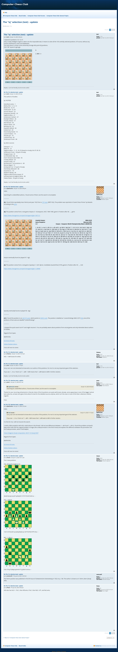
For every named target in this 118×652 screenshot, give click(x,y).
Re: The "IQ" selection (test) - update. (13, 186)
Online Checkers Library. (10, 344)
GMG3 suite (43, 318)
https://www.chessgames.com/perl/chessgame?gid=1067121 (22, 215)
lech (9, 412)
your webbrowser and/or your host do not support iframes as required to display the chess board (49, 66)
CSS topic (45, 202)
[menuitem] (5, 12)
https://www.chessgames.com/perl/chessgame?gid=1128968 (22, 268)
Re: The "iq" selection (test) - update (13, 92)
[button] (114, 30)
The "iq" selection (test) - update (20, 22)
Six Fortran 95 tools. (9, 341)
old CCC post (26, 318)
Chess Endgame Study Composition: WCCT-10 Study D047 (21, 433)
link (82, 318)
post (15, 204)
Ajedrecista (11, 386)
